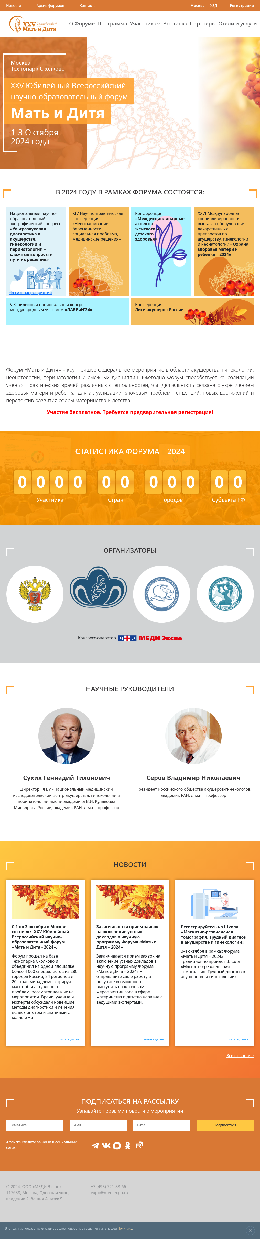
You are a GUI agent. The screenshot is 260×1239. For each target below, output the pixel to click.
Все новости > (240, 1055)
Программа (112, 23)
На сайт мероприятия (30, 292)
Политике (125, 1228)
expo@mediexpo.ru (109, 1192)
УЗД (213, 5)
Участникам (145, 23)
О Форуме (82, 23)
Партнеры (203, 23)
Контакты (88, 5)
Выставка (175, 23)
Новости (13, 5)
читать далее (69, 1038)
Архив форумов (50, 5)
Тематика (18, 1125)
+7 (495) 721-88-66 (108, 1186)
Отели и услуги (237, 23)
